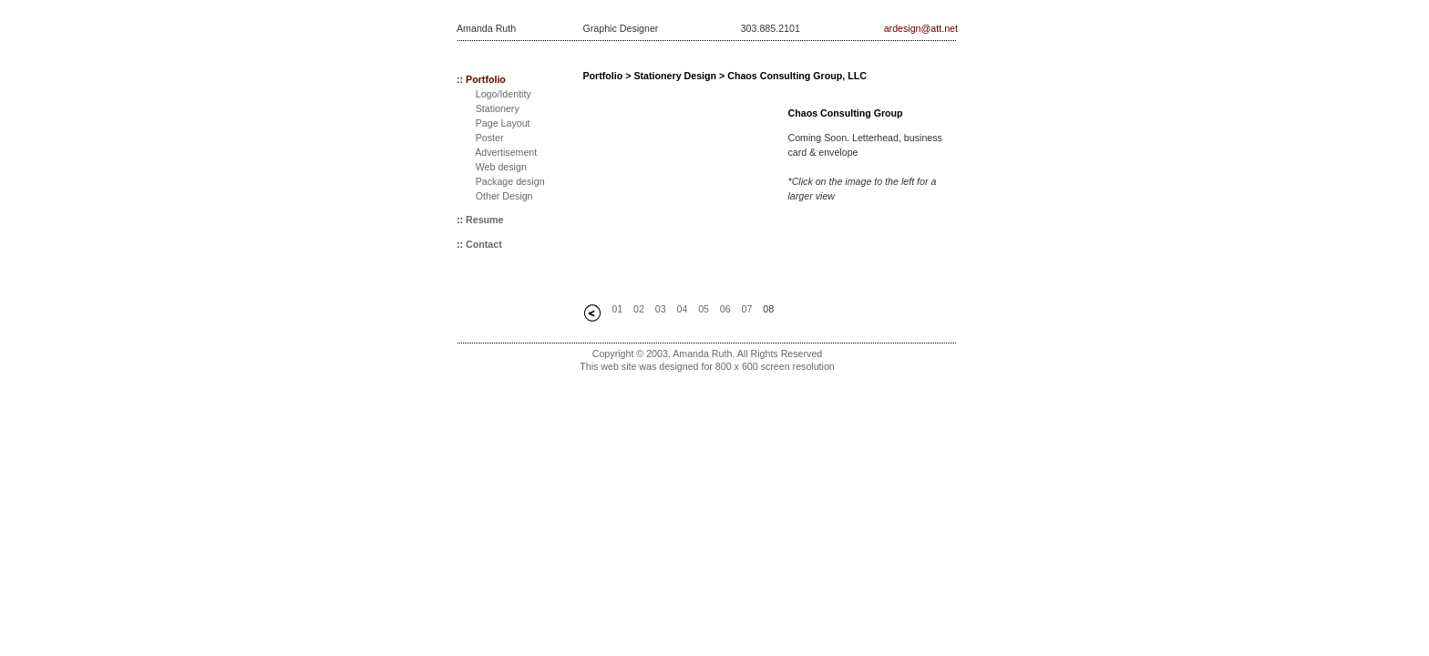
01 (617, 308)
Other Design (504, 195)
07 (747, 308)
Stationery (497, 108)
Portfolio (486, 79)
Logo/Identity (503, 93)
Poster (490, 137)
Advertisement (506, 152)
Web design (501, 166)
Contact (484, 244)
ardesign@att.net (921, 28)
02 (638, 308)
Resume (484, 219)
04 (681, 308)
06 (725, 308)
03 (660, 308)
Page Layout (503, 123)
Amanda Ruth (486, 28)
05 (703, 308)
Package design (510, 181)
